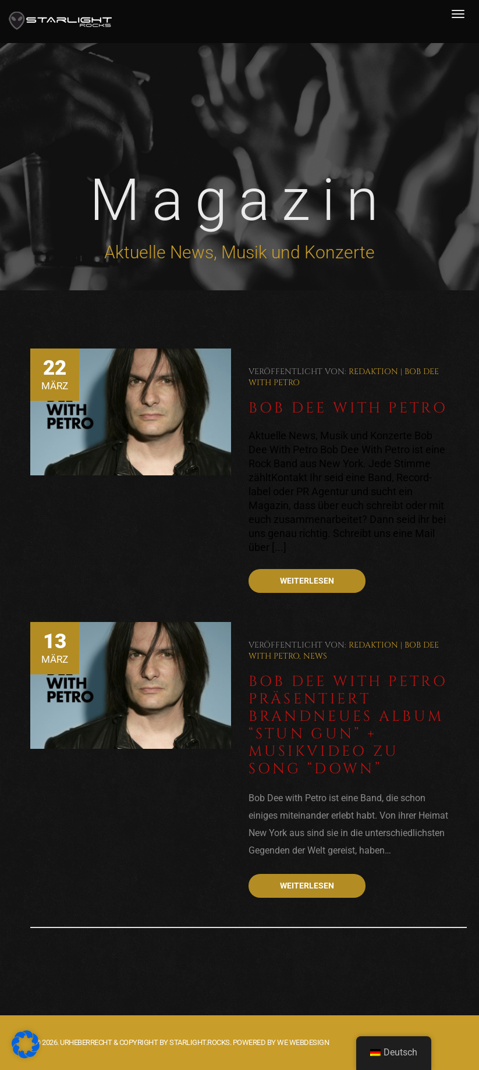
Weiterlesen (307, 580)
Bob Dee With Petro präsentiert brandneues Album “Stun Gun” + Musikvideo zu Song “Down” (348, 725)
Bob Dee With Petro (348, 408)
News (315, 656)
